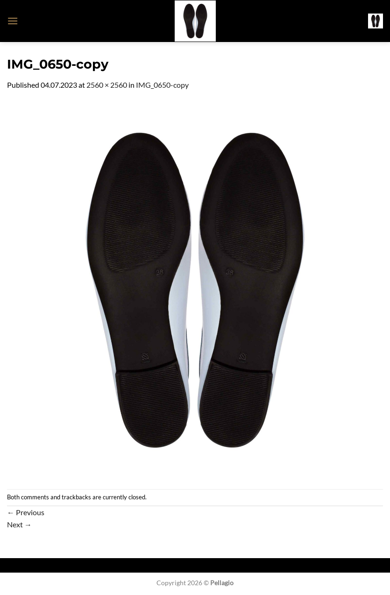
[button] (12, 20)
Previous (25, 512)
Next (19, 524)
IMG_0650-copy (162, 84)
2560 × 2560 (106, 84)
